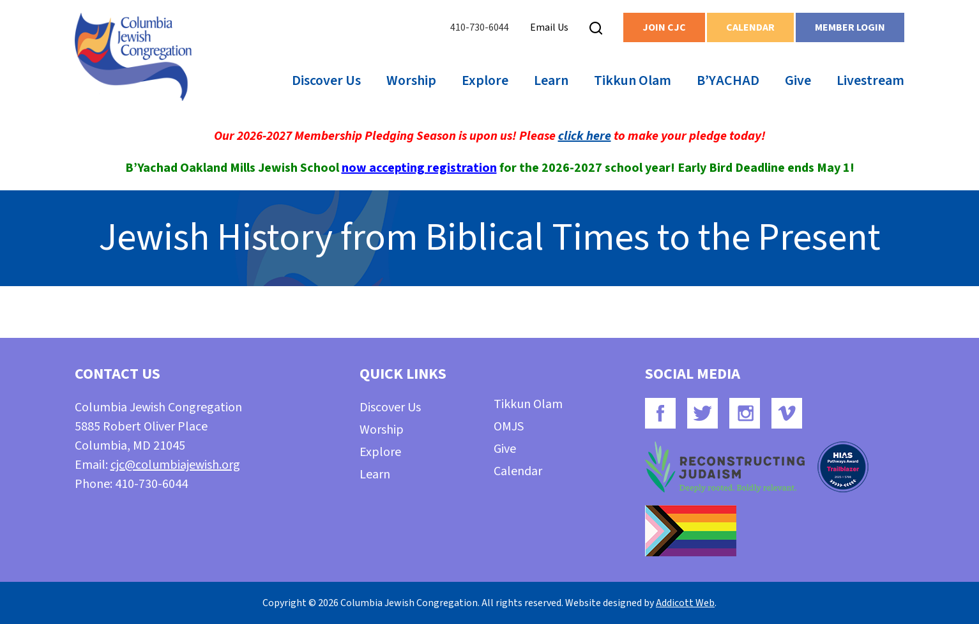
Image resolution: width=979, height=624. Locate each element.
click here (584, 136)
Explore (485, 80)
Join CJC (664, 27)
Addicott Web (685, 603)
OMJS (509, 427)
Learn (551, 80)
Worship (411, 80)
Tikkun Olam (632, 80)
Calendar (750, 27)
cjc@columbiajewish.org (175, 465)
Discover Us (326, 80)
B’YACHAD (728, 80)
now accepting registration (419, 168)
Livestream (870, 80)
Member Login (850, 27)
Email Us (549, 27)
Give (798, 80)
